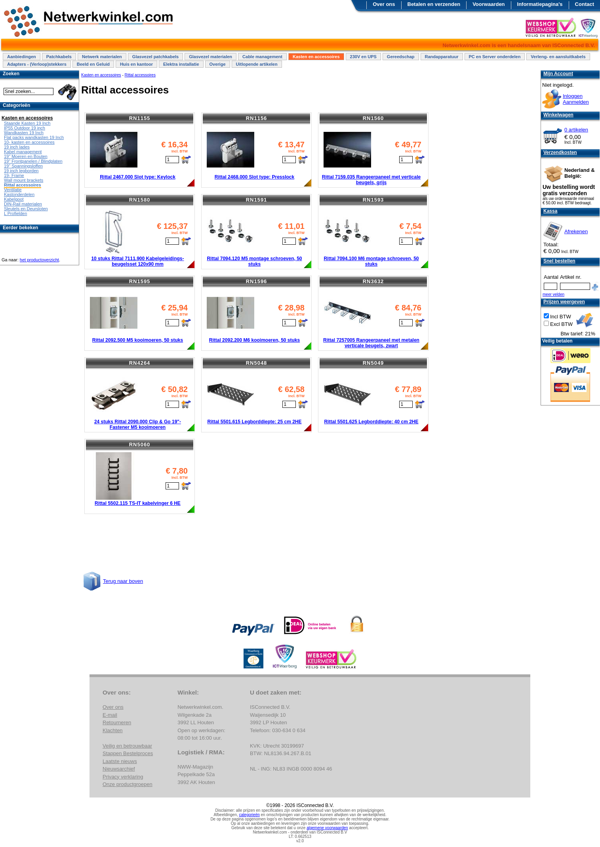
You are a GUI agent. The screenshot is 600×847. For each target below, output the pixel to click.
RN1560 (373, 118)
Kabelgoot (14, 199)
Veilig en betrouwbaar (127, 746)
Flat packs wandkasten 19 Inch (34, 137)
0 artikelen (576, 130)
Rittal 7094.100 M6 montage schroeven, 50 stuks (371, 261)
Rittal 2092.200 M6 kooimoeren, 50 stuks (254, 340)
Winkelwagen (558, 115)
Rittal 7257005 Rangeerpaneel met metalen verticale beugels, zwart (371, 342)
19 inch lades (17, 147)
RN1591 (256, 200)
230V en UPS (363, 56)
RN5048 (256, 363)
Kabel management (23, 151)
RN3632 (373, 281)
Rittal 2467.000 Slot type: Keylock (137, 177)
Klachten (113, 730)
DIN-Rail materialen (23, 204)
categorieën (249, 815)
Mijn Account (558, 73)
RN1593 (373, 200)
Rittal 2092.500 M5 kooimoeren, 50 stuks (137, 340)
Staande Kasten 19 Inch (27, 123)
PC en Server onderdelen (495, 56)
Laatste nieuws (120, 761)
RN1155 (139, 118)
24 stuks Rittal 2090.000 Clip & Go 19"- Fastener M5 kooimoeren (137, 424)
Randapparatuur (442, 56)
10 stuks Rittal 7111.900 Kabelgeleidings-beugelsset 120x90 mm (137, 261)
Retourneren (117, 722)
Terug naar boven (123, 581)
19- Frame (14, 175)
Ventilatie (13, 189)
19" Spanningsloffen (23, 166)
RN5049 (373, 363)
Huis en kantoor (136, 64)
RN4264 (139, 363)
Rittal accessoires (140, 75)
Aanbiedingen (21, 56)
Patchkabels (59, 56)
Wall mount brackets (23, 180)
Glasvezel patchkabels (155, 56)
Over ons (384, 4)
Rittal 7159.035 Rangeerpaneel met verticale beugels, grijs (371, 179)
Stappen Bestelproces (128, 753)
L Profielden (15, 213)
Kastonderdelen (19, 194)
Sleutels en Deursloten (26, 208)
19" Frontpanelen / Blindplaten (33, 161)
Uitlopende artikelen (257, 64)
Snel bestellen (559, 261)
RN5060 (139, 444)
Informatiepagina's (540, 4)
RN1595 (139, 281)
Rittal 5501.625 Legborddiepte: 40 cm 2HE (371, 421)
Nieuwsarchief (119, 769)
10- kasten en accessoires (29, 142)
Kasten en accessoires (316, 56)
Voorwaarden (488, 4)
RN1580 (139, 200)
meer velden (553, 294)
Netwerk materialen (102, 56)
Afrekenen (576, 231)
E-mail (110, 715)
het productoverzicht (39, 259)
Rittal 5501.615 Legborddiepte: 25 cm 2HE (254, 421)
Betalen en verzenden (434, 4)
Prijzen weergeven (564, 302)
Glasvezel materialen (210, 56)
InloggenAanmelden (576, 99)
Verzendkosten (560, 152)
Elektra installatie (181, 64)
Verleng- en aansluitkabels (558, 56)
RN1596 (256, 281)
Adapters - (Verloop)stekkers (37, 64)
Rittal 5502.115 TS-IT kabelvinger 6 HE (138, 503)
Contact (584, 4)
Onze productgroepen (127, 784)
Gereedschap (401, 56)
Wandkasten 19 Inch (24, 132)
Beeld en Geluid (93, 64)
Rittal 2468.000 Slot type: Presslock (254, 177)
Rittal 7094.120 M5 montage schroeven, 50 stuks (254, 261)
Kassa (550, 211)
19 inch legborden (21, 170)
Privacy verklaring (123, 777)
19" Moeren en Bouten (26, 156)
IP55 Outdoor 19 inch (24, 128)
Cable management (262, 56)
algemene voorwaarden (327, 828)
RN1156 (256, 118)
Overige (218, 64)
